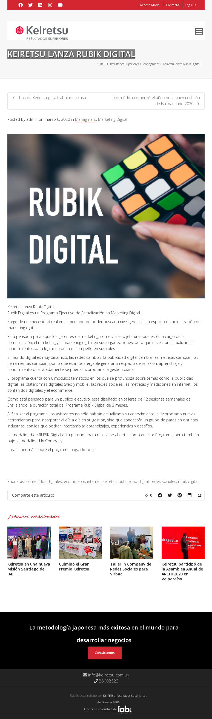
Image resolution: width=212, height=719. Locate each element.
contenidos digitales (44, 481)
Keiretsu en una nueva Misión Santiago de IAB (28, 569)
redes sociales (163, 481)
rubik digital (188, 481)
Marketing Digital (112, 119)
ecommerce (74, 481)
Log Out (190, 5)
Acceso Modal (150, 5)
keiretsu (110, 481)
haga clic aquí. (83, 449)
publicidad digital (134, 481)
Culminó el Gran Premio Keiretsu (74, 566)
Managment (85, 119)
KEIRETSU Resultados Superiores (124, 695)
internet (94, 481)
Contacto (172, 5)
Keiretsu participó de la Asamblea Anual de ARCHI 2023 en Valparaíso (182, 571)
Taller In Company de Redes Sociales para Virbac (130, 569)
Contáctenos (105, 652)
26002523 (106, 681)
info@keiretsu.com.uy (106, 675)
